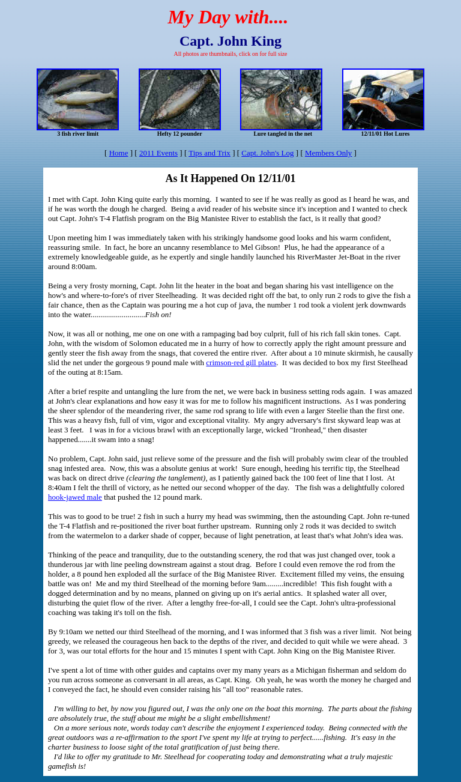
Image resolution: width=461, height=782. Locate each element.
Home (118, 152)
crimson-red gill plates (241, 362)
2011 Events (158, 152)
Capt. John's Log (267, 152)
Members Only (328, 152)
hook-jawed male (75, 497)
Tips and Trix (209, 152)
